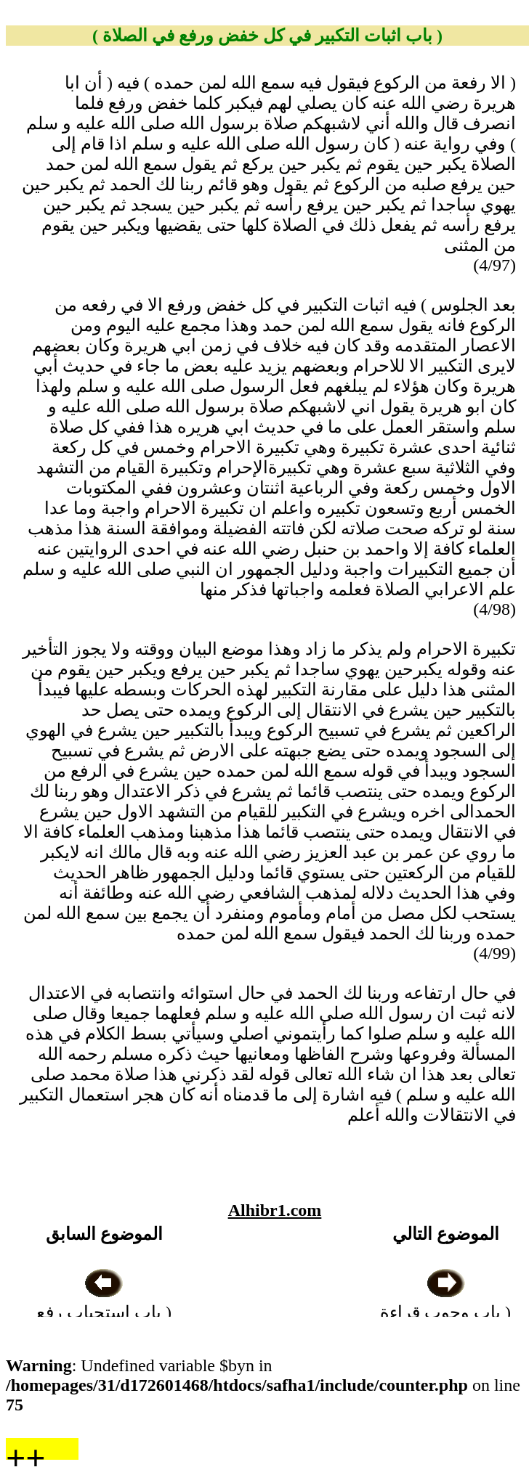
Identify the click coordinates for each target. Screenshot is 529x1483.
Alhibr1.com (275, 1210)
